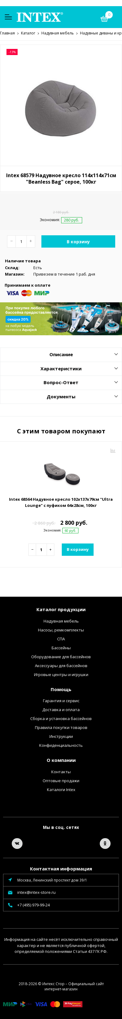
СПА (61, 638)
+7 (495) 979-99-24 (33, 904)
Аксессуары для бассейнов (61, 665)
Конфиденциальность (61, 745)
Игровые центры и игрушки (61, 674)
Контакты (61, 771)
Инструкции (61, 736)
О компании (61, 760)
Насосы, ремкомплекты (61, 629)
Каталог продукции (61, 609)
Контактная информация (61, 868)
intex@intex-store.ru (36, 892)
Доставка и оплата (61, 709)
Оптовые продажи (61, 780)
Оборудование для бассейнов (61, 656)
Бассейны (61, 647)
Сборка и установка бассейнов (61, 718)
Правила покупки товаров (61, 727)
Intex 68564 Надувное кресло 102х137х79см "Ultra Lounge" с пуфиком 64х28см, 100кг (61, 502)
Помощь (61, 689)
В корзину (78, 241)
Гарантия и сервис (61, 700)
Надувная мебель (61, 620)
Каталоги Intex (61, 789)
